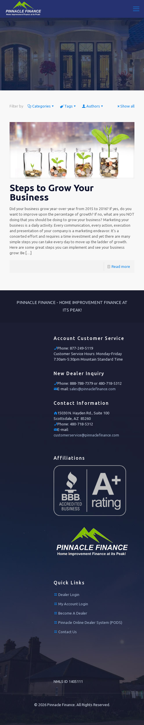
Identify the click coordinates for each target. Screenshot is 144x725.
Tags (68, 106)
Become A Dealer (72, 613)
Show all (125, 106)
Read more (121, 266)
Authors (93, 106)
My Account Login (73, 604)
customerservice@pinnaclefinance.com (86, 435)
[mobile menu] (136, 9)
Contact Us (67, 632)
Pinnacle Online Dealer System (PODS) (90, 622)
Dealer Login (68, 594)
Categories (41, 106)
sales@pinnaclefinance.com (93, 389)
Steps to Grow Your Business (52, 192)
